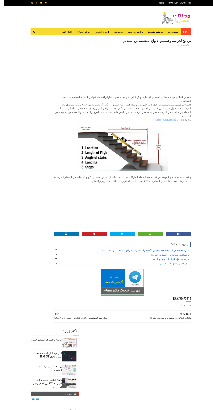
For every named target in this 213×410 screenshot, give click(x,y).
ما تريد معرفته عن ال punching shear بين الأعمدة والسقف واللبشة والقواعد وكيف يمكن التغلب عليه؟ (141, 254)
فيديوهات (114, 31)
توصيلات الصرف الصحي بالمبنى (41, 52)
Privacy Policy (168, 3)
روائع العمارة (79, 31)
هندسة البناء (177, 45)
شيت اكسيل (116, 349)
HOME (185, 3)
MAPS (120, 338)
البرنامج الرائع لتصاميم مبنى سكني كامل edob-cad (43, 67)
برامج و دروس (131, 31)
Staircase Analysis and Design (164, 120)
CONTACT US (158, 3)
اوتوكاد (128, 343)
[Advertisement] (133, 70)
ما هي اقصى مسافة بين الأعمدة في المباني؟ (166, 259)
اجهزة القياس (97, 31)
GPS (129, 338)
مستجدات (169, 31)
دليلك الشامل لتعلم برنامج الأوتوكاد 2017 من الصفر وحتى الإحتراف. (42, 96)
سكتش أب (127, 349)
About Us (178, 3)
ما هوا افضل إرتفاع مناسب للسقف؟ (169, 268)
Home (181, 31)
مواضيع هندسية (151, 31)
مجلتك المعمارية (170, 406)
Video (112, 338)
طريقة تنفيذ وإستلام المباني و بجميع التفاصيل (166, 263)
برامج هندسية (117, 343)
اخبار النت (62, 31)
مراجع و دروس (95, 349)
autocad (101, 338)
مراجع (106, 349)
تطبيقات (107, 343)
